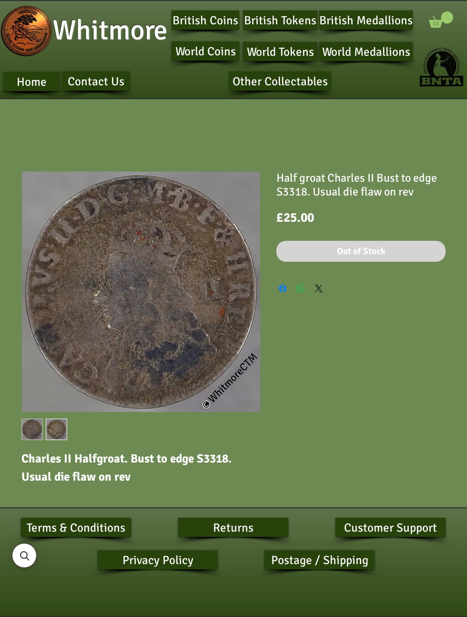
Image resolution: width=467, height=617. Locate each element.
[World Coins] (205, 51)
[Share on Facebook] (282, 288)
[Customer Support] (390, 527)
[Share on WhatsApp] (300, 288)
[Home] (31, 81)
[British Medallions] (366, 20)
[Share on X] (319, 288)
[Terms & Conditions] (76, 527)
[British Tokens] (280, 20)
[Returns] (233, 527)
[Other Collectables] (280, 81)
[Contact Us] (96, 81)
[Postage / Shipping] (319, 559)
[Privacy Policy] (158, 559)
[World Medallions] (366, 51)
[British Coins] (205, 20)
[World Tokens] (280, 51)
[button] (441, 19)
